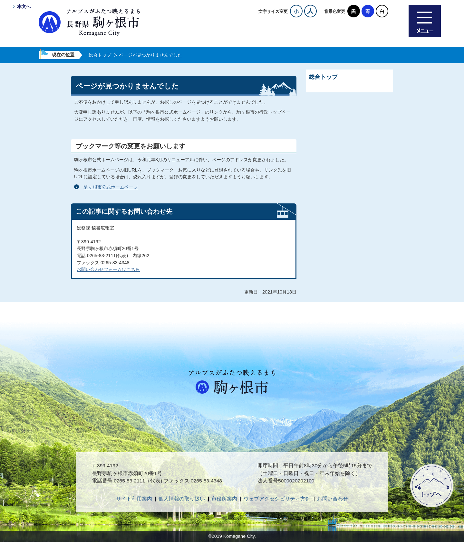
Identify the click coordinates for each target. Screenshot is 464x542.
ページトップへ (431, 485)
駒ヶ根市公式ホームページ (111, 187)
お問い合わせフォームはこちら (108, 269)
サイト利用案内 (134, 498)
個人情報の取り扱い (182, 498)
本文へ (24, 6)
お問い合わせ (332, 498)
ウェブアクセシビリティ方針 (277, 498)
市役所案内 (224, 498)
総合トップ (100, 55)
